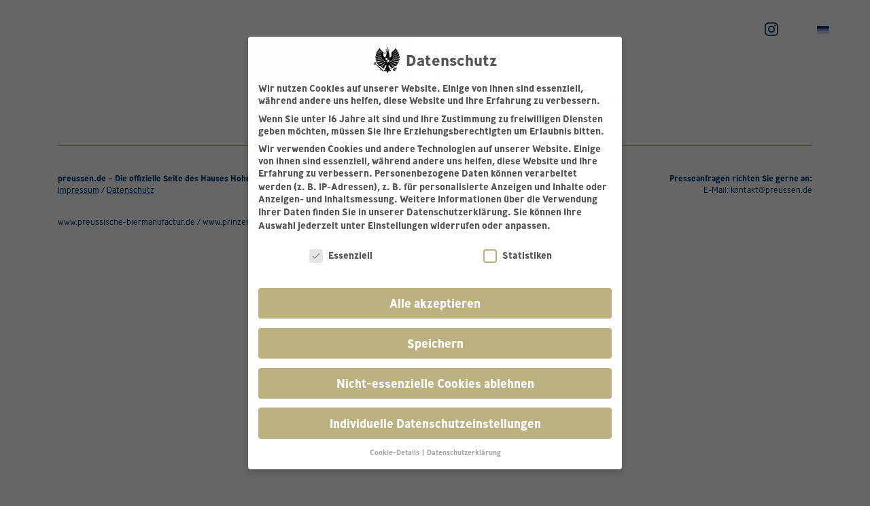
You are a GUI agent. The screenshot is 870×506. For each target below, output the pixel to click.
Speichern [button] (435, 343)
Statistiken (517, 255)
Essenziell (340, 255)
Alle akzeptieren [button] (435, 303)
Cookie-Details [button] (395, 452)
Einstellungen (398, 225)
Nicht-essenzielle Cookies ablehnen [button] (435, 383)
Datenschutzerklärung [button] (464, 452)
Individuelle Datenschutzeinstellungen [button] (435, 423)
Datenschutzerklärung (457, 212)
